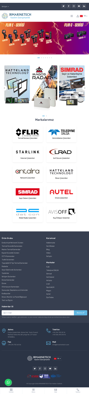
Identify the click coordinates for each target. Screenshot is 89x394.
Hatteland (50, 277)
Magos (48, 291)
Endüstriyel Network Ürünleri (12, 243)
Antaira (49, 281)
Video (48, 253)
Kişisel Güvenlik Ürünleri (10, 253)
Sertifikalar (50, 246)
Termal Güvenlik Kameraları (12, 246)
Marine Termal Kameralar (11, 250)
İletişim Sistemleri (8, 277)
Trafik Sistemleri (8, 260)
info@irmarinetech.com (60, 345)
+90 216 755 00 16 (58, 332)
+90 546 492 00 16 (59, 334)
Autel (48, 294)
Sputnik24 (50, 287)
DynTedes (50, 297)
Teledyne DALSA (52, 270)
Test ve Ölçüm (7, 300)
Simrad (49, 274)
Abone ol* (81, 313)
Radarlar (5, 266)
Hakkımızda (50, 243)
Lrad (48, 284)
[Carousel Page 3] (43, 57)
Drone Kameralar (8, 280)
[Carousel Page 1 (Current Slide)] (38, 57)
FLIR (47, 267)
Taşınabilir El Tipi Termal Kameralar (15, 263)
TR (83, 16)
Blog (48, 250)
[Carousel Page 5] (47, 57)
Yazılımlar (5, 273)
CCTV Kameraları (8, 256)
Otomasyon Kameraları (10, 287)
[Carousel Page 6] (49, 57)
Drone (4, 283)
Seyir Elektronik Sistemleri (12, 270)
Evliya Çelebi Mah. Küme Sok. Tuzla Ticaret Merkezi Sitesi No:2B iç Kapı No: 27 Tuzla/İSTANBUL (23, 335)
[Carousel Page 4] (45, 57)
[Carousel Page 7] (51, 57)
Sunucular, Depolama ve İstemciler (15, 290)
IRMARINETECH (44, 383)
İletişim (4, 7)
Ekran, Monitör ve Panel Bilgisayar (14, 297)
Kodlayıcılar (6, 294)
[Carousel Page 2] (41, 57)
